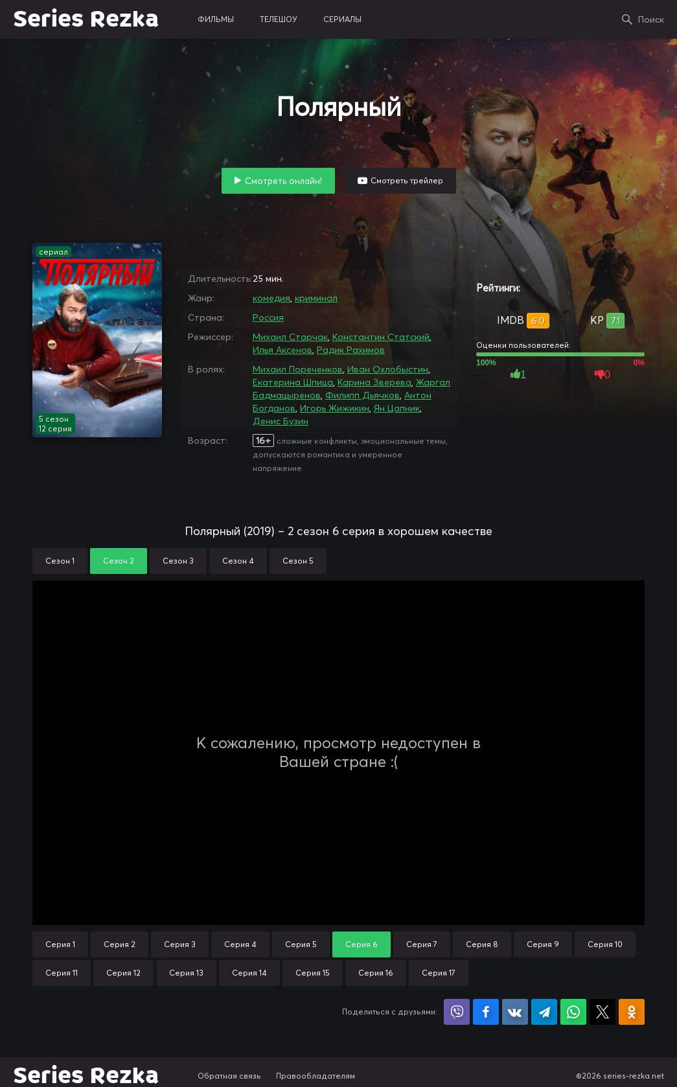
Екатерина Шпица (293, 382)
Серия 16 (375, 973)
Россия (268, 317)
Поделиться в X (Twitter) (602, 1012)
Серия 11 (61, 973)
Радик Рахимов (351, 350)
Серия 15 (312, 973)
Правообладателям (315, 1076)
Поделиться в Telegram (544, 1012)
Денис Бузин (280, 421)
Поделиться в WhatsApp (573, 1012)
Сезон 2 (118, 561)
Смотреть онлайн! (283, 181)
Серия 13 (186, 973)
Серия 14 (249, 973)
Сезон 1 (60, 561)
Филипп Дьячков (362, 395)
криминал (316, 298)
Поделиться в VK (515, 1012)
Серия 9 (543, 944)
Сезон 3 (178, 561)
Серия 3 (180, 944)
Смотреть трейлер (407, 180)
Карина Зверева (374, 382)
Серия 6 (361, 944)
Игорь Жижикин (334, 408)
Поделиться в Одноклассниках (632, 1012)
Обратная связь (229, 1076)
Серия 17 (438, 973)
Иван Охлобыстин (387, 369)
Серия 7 (421, 944)
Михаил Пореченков (298, 369)
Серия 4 (240, 944)
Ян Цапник (397, 408)
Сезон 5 (298, 561)
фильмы (216, 19)
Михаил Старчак (290, 337)
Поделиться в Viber (457, 1012)
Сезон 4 (238, 561)
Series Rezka (86, 19)
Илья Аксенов (282, 350)
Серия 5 (301, 944)
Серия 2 (119, 944)
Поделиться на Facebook (486, 1012)
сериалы (342, 19)
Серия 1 (60, 944)
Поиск (651, 19)
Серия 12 (123, 973)
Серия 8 (482, 944)
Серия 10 (605, 944)
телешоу (278, 19)
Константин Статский (381, 337)
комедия (271, 298)
